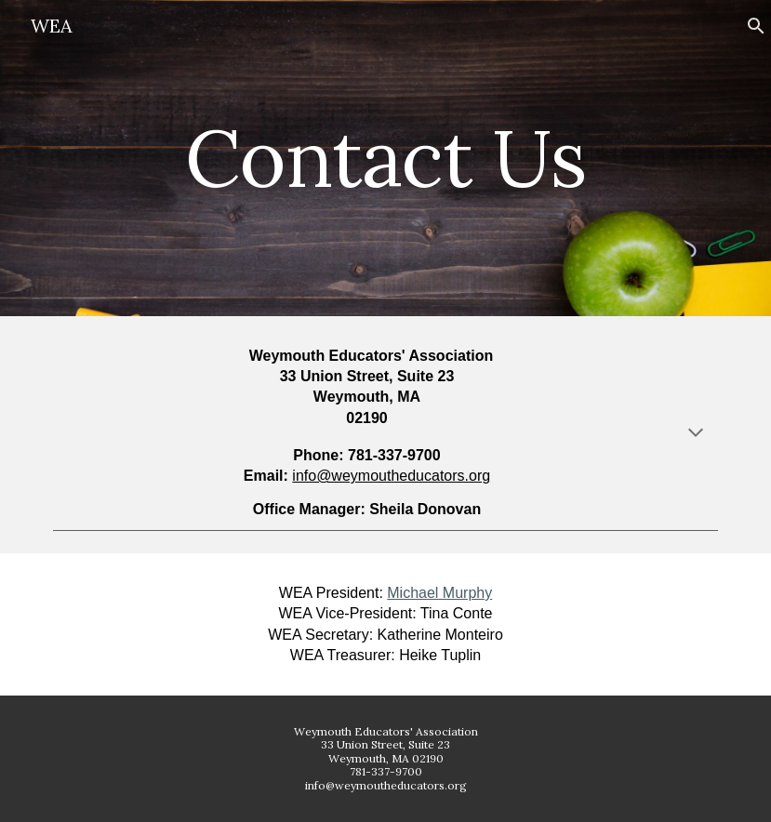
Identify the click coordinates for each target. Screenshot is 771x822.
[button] (695, 434)
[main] (385, 158)
